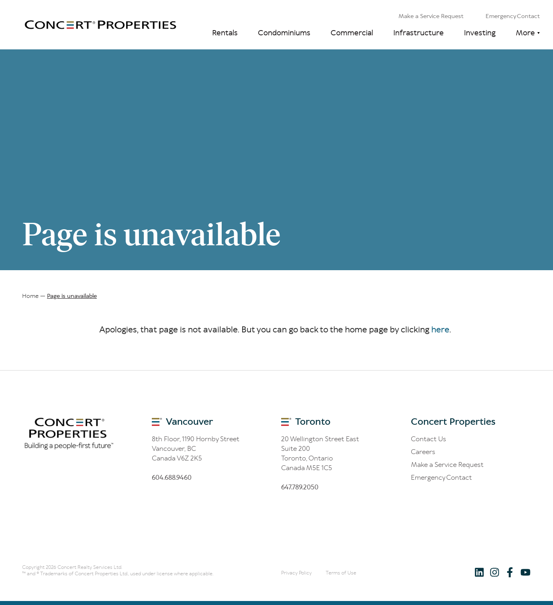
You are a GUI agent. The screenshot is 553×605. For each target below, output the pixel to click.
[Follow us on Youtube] (525, 571)
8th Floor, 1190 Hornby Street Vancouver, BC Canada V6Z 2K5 (195, 448)
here (440, 329)
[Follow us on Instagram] (494, 571)
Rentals (225, 33)
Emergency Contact (513, 16)
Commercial (352, 33)
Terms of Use (341, 572)
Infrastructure (418, 33)
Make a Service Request (430, 16)
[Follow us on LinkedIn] (479, 571)
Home (30, 296)
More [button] (525, 33)
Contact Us (428, 438)
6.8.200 (299, 487)
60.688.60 (172, 477)
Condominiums (284, 33)
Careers (423, 451)
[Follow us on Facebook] (509, 571)
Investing (480, 33)
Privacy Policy (296, 572)
